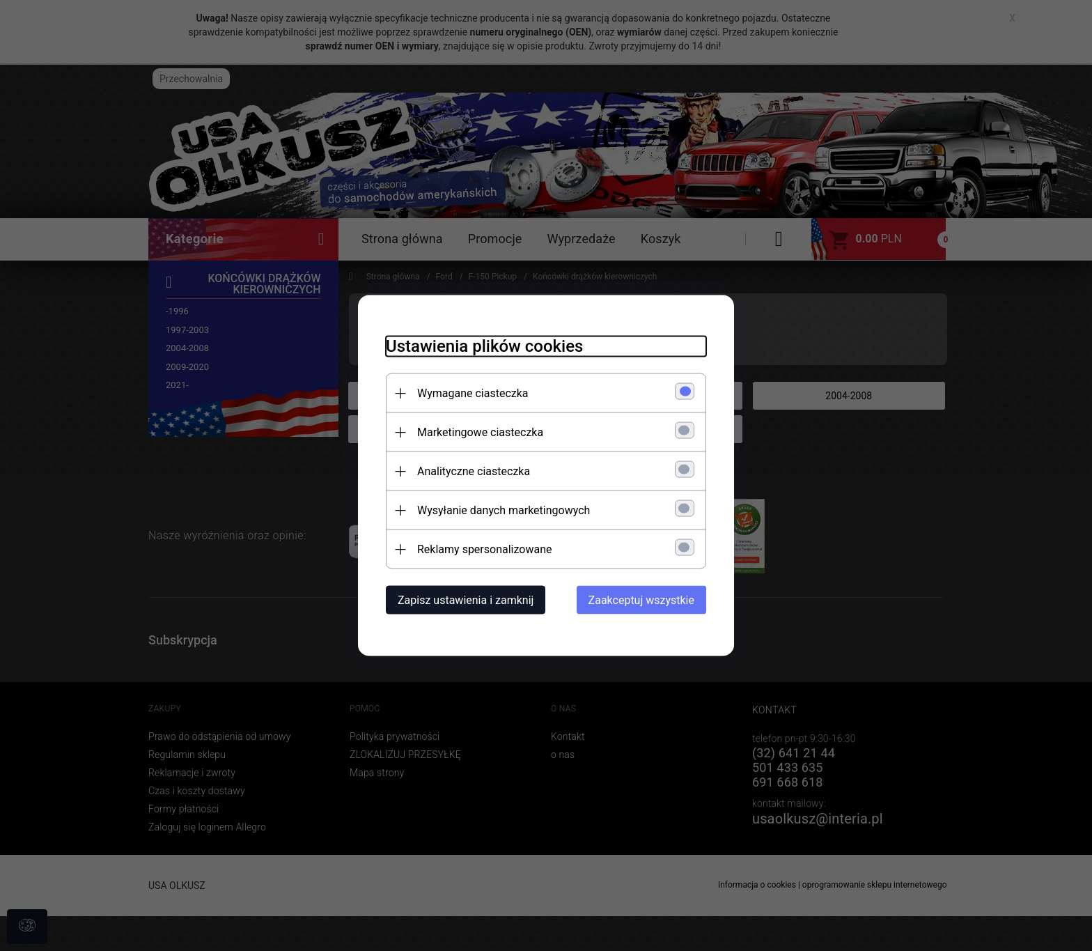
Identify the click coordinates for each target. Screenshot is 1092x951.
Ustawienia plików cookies (484, 346)
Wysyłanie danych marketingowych (503, 510)
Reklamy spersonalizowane (484, 549)
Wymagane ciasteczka (473, 393)
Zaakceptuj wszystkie (641, 600)
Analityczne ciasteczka (473, 471)
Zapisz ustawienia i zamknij (465, 600)
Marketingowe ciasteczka (480, 432)
